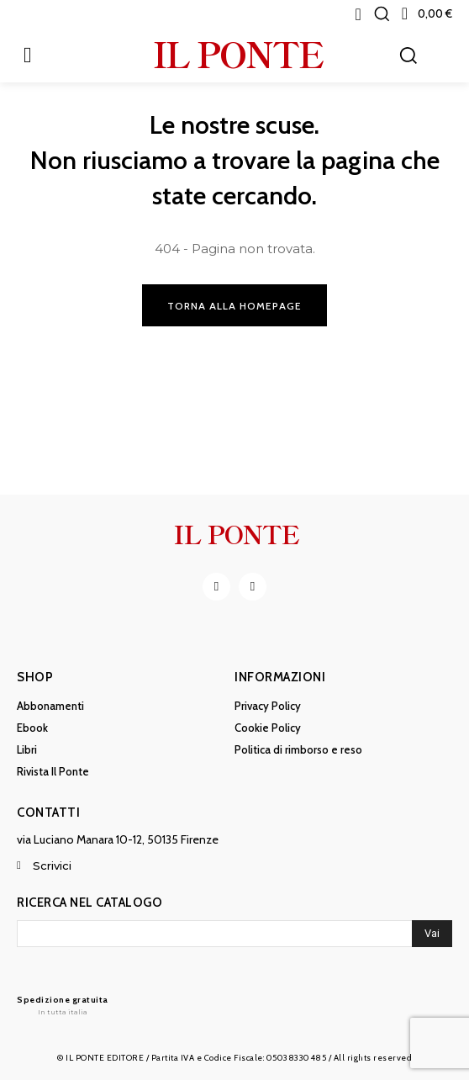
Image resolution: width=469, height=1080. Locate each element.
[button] (381, 13)
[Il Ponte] (62, 1005)
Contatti (48, 812)
